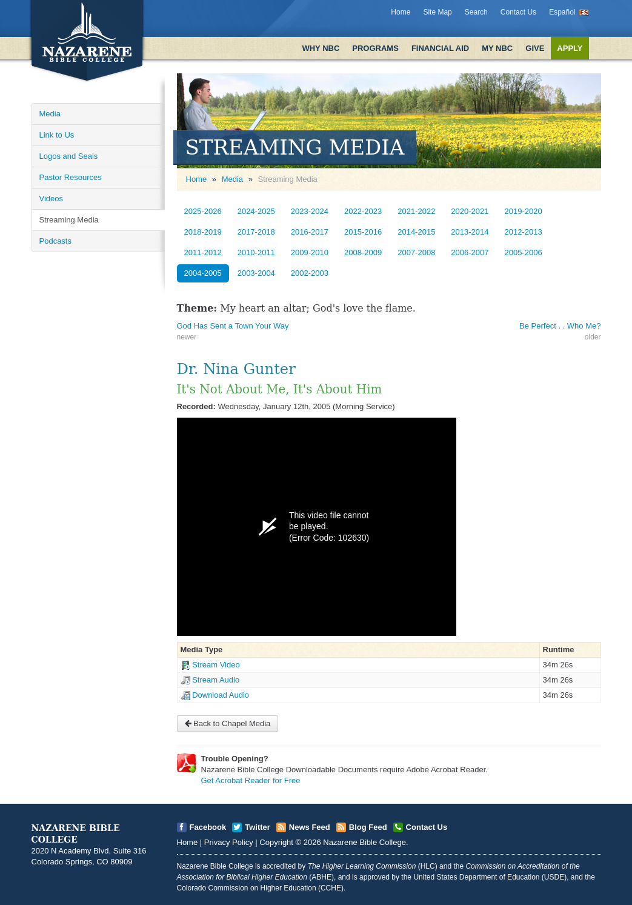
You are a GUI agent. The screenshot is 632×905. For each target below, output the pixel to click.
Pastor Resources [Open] (70, 177)
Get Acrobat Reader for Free (251, 780)
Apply (569, 48)
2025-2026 (203, 211)
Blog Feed (368, 827)
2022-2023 (363, 211)
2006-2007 (469, 252)
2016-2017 (309, 231)
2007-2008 (416, 252)
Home (400, 12)
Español (562, 12)
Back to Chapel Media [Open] (228, 723)
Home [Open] (196, 179)
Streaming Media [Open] (69, 219)
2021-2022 (416, 211)
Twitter (257, 827)
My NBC (497, 48)
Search (476, 12)
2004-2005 (203, 273)
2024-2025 (256, 211)
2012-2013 (523, 231)
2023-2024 (309, 211)
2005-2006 (523, 252)
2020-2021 (469, 211)
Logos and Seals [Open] (68, 156)
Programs (375, 48)
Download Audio (220, 695)
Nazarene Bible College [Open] (364, 842)
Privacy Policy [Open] (228, 842)
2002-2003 (309, 273)
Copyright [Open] (276, 842)
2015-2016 (363, 231)
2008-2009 (363, 252)
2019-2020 (523, 211)
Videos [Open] (51, 198)
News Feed (309, 827)
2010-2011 (256, 252)
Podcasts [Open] (55, 240)
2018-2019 (203, 231)
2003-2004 (256, 273)
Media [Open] (50, 113)
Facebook (208, 827)
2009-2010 (309, 252)
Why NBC (320, 48)
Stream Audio (215, 679)
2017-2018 (256, 231)
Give (534, 48)
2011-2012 (203, 252)
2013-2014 (469, 231)
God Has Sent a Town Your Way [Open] (233, 325)
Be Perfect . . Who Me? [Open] (559, 325)
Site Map (437, 12)
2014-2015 (416, 231)
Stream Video (216, 664)
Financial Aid (440, 48)
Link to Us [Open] (57, 134)
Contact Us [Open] (427, 827)
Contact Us (518, 12)
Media (232, 179)
